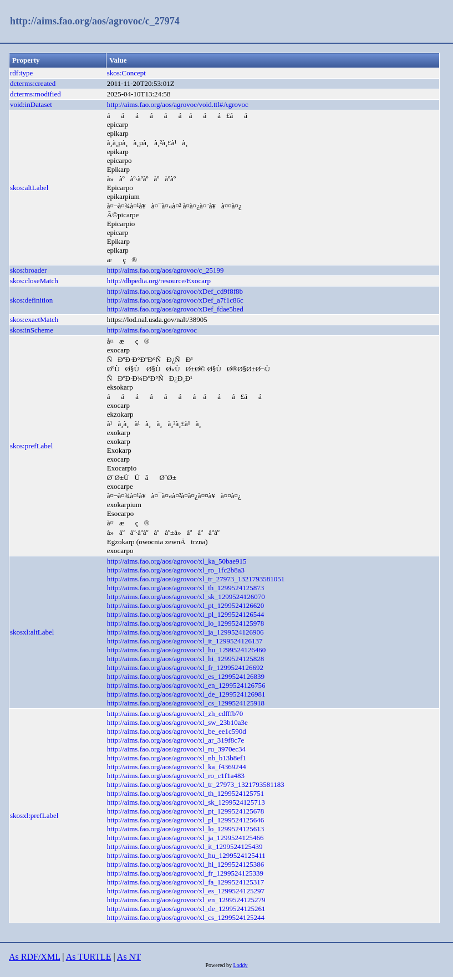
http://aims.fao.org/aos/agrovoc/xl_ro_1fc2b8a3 (176, 570)
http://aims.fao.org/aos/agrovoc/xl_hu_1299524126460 (186, 650)
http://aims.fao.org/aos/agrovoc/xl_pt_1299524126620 (185, 605)
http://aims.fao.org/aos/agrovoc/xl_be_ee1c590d (176, 731)
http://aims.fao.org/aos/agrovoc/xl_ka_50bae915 (177, 561)
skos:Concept (126, 73)
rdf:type (21, 73)
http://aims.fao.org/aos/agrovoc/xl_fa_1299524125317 (185, 882)
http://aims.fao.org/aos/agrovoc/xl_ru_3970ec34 (176, 749)
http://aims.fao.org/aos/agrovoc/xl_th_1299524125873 (185, 588)
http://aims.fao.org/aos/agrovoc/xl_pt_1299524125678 (185, 811)
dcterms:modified (35, 94)
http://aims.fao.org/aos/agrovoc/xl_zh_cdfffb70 (175, 713)
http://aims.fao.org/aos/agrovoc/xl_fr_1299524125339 (185, 873)
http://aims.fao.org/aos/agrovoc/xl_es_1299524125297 (185, 891)
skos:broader (28, 270)
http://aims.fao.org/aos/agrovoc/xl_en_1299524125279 (186, 900)
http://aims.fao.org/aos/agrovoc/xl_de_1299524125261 (186, 908)
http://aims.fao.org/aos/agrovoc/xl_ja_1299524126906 (185, 632)
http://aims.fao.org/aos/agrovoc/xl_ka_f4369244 (176, 767)
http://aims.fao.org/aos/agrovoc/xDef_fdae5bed (175, 309)
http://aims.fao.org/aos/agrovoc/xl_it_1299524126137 (185, 641)
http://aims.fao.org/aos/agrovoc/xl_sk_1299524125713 (186, 802)
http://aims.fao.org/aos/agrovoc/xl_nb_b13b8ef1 (176, 758)
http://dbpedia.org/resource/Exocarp (159, 281)
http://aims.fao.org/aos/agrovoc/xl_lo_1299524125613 (185, 829)
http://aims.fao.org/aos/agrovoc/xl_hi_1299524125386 (185, 864)
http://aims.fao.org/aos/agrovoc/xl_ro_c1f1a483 (176, 775)
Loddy (240, 965)
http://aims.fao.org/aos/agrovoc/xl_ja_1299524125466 (185, 837)
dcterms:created (32, 83)
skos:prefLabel (31, 446)
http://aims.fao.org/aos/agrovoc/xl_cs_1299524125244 (185, 917)
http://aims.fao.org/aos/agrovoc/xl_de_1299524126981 (186, 694)
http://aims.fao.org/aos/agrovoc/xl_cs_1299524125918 (185, 703)
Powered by (219, 965)
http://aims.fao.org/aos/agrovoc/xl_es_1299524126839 (185, 676)
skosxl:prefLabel (34, 815)
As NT (129, 956)
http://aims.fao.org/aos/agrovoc (152, 330)
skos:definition (31, 300)
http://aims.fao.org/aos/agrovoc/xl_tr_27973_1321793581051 (195, 579)
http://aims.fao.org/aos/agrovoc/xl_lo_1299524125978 (185, 623)
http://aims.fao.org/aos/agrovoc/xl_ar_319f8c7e (175, 740)
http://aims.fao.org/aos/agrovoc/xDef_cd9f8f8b (175, 291)
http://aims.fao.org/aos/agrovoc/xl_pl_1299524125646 (185, 820)
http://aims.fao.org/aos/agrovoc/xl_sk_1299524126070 (186, 596)
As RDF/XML (34, 956)
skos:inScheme (31, 330)
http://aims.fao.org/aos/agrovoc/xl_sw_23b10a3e (177, 722)
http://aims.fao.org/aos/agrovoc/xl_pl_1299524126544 (185, 614)
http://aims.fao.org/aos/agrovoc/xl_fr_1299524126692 (185, 667)
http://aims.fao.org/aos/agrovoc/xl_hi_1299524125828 (185, 658)
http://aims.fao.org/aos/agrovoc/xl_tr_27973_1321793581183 (195, 784)
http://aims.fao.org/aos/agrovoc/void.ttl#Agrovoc (177, 104)
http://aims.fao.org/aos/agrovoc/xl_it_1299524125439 (185, 846)
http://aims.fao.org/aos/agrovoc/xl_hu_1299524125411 (186, 855)
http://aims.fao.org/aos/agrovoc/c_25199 (165, 270)
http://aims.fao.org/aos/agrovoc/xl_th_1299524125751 (185, 793)
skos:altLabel (29, 187)
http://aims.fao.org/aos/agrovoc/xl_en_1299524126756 (186, 685)
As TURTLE (88, 956)
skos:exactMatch (34, 319)
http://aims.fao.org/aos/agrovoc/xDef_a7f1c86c (175, 300)
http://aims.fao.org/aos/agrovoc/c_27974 (95, 21)
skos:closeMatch (34, 281)
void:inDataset (31, 104)
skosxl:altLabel (32, 632)
